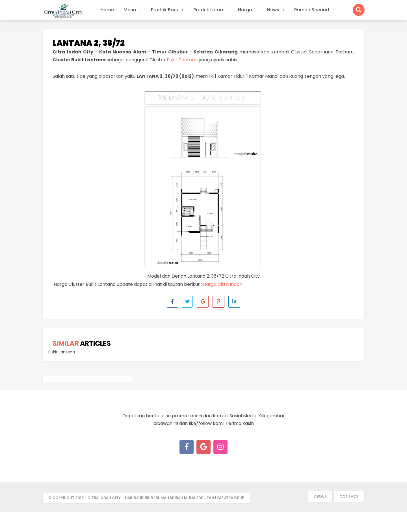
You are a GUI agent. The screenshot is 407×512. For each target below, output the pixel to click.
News (273, 10)
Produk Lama (208, 10)
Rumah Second (311, 10)
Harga (245, 10)
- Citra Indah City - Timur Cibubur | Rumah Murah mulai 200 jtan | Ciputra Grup (164, 497)
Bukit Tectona (182, 60)
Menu (130, 10)
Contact (349, 496)
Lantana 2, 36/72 (89, 43)
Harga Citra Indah (222, 284)
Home (107, 10)
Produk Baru (164, 10)
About (320, 496)
